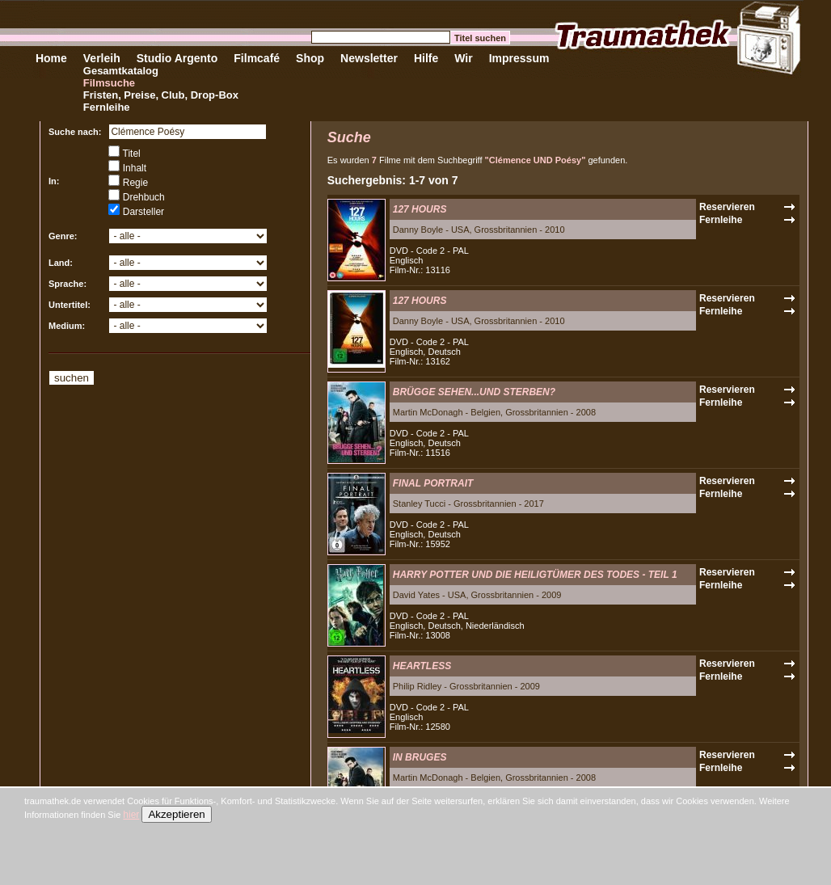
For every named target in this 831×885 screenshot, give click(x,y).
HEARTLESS (422, 666)
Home (51, 58)
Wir (463, 58)
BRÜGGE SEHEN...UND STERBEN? (474, 392)
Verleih (101, 58)
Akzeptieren (176, 814)
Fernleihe (106, 107)
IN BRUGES (420, 757)
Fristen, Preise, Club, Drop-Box (160, 95)
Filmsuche (109, 83)
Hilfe (426, 58)
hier (131, 814)
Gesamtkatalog (120, 71)
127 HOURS (420, 209)
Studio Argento (177, 58)
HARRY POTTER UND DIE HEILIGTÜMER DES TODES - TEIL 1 (535, 574)
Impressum (519, 58)
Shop (310, 58)
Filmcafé (257, 58)
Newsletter (369, 58)
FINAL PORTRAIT (433, 483)
